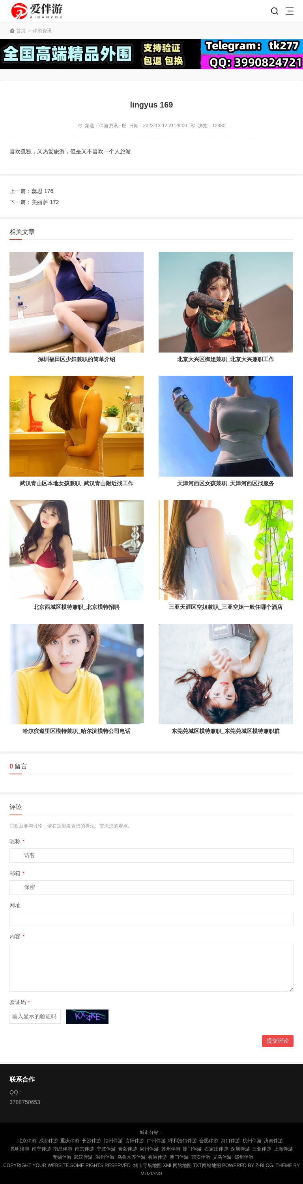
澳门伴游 (179, 1157)
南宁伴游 (41, 1149)
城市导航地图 (147, 1165)
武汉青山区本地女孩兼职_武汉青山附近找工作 (76, 483)
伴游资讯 (42, 30)
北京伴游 (26, 1140)
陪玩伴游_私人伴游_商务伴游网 (37, 11)
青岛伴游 (127, 1149)
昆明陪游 (19, 1149)
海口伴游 (230, 1140)
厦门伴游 (192, 1149)
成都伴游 (48, 1140)
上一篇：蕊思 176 (31, 191)
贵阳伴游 (134, 1140)
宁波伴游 (106, 1149)
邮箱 (16, 873)
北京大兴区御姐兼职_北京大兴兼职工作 (225, 359)
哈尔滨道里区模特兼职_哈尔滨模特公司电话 (76, 731)
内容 (16, 936)
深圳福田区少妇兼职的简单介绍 (76, 359)
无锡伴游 (61, 1157)
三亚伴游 (261, 1149)
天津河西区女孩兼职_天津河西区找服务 (225, 483)
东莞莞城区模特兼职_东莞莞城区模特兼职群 (226, 731)
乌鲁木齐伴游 (131, 1157)
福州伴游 (113, 1140)
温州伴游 (104, 1157)
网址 (15, 905)
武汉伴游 (83, 1157)
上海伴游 (283, 1149)
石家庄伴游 (216, 1149)
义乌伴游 (222, 1157)
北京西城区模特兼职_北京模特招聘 (77, 607)
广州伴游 (156, 1140)
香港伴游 (157, 1157)
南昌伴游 (62, 1149)
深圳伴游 (240, 1149)
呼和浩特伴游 (182, 1140)
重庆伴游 (69, 1140)
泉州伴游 (149, 1149)
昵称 (16, 841)
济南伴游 (273, 1140)
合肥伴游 (208, 1140)
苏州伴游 (170, 1149)
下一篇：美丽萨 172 (34, 202)
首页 (21, 30)
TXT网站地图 (207, 1165)
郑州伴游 (243, 1157)
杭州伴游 (252, 1140)
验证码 (19, 1002)
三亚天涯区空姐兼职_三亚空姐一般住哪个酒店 (225, 607)
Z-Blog (264, 1165)
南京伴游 (84, 1149)
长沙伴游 (91, 1140)
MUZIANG (151, 1174)
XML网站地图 (177, 1165)
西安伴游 (200, 1157)
